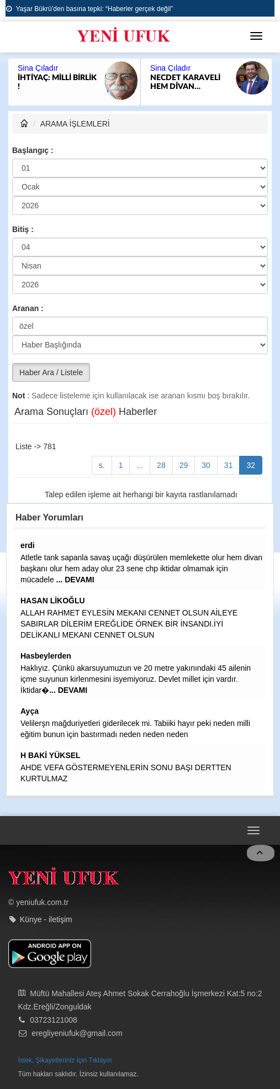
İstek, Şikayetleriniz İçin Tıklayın (65, 1060)
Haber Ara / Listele (51, 372)
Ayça (29, 711)
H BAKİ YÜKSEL (50, 755)
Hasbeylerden (45, 655)
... (139, 465)
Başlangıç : (33, 150)
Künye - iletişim (46, 919)
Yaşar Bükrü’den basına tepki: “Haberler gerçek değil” (89, 9)
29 (183, 465)
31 (228, 465)
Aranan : (28, 308)
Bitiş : (23, 229)
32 (250, 465)
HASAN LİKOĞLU (52, 600)
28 (161, 465)
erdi (27, 545)
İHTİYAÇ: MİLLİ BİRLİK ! (57, 82)
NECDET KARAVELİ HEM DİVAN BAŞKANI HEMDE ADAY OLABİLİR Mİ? (186, 82)
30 (206, 465)
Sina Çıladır (38, 68)
